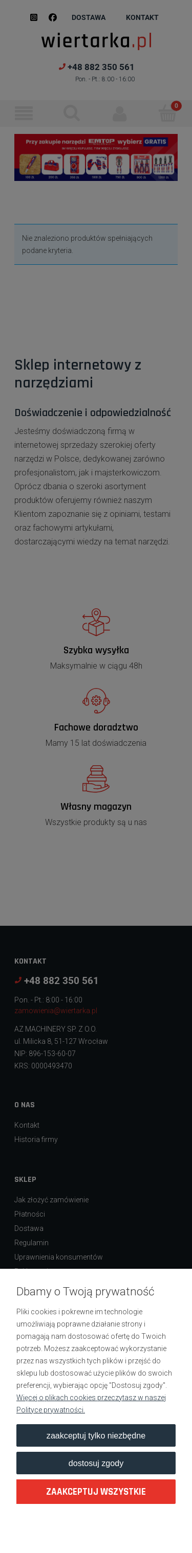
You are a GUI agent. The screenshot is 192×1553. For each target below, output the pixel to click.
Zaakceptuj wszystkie (96, 1492)
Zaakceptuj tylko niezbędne (96, 1435)
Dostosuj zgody (96, 1463)
